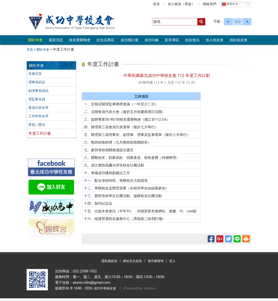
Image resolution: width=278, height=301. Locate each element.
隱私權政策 (103, 264)
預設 (238, 21)
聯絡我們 (209, 4)
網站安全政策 (131, 264)
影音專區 (172, 40)
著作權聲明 (158, 264)
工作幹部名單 (40, 118)
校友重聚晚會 (79, 40)
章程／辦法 (38, 127)
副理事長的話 (40, 92)
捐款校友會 (238, 40)
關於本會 (35, 40)
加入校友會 (214, 40)
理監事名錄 (38, 100)
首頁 (156, 4)
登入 (178, 264)
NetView (153, 291)
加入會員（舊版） (181, 4)
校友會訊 (192, 40)
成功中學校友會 (105, 291)
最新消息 (56, 40)
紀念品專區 (105, 40)
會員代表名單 (40, 109)
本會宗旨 (36, 74)
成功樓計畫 (129, 40)
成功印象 (151, 40)
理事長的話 (38, 83)
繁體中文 (230, 4)
